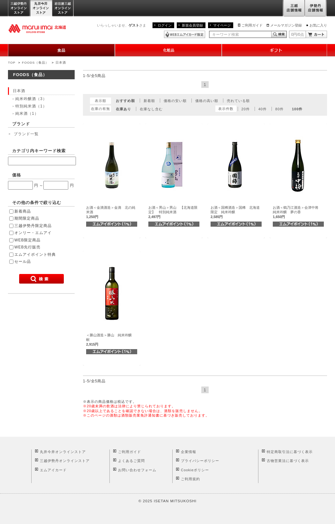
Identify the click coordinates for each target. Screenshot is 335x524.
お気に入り (318, 25)
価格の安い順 (175, 101)
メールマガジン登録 (286, 25)
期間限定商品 (26, 218)
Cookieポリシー (195, 470)
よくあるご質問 (131, 461)
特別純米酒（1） (31, 106)
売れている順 (238, 101)
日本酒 (61, 62)
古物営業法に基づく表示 (288, 461)
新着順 (149, 101)
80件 (279, 109)
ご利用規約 (190, 479)
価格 (16, 175)
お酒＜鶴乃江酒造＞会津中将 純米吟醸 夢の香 (297, 212)
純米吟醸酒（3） (31, 99)
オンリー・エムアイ (33, 233)
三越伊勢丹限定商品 (33, 225)
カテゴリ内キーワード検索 (39, 150)
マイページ (222, 25)
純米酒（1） (27, 113)
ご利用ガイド (252, 25)
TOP (11, 62)
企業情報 (188, 452)
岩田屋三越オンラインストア (63, 8)
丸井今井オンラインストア (41, 8)
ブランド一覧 (26, 134)
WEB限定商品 (27, 240)
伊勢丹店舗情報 (316, 8)
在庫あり (123, 109)
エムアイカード (53, 470)
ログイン (165, 25)
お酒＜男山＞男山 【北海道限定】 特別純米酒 (172, 212)
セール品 (22, 261)
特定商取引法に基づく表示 (290, 452)
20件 (246, 109)
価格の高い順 (206, 101)
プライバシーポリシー (200, 461)
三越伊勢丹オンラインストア (19, 8)
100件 (297, 109)
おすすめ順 (125, 101)
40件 (262, 109)
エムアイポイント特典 (35, 254)
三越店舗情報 (294, 8)
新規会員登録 (192, 25)
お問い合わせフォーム (137, 470)
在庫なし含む (151, 109)
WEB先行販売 (27, 247)
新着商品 (22, 211)
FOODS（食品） (35, 62)
